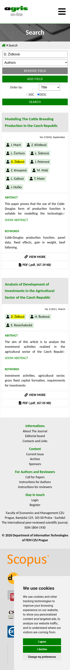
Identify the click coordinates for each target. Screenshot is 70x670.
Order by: (16, 87)
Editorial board (35, 436)
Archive (35, 459)
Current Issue (35, 454)
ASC (30, 94)
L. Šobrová (42, 153)
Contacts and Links (35, 441)
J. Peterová (42, 162)
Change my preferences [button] (42, 656)
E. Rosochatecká (21, 325)
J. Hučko (16, 187)
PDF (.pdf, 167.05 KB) (35, 403)
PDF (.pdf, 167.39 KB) (35, 265)
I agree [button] (42, 641)
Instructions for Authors (35, 482)
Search (35, 102)
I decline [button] (42, 649)
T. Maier (39, 179)
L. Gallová (17, 179)
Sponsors (35, 464)
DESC (41, 94)
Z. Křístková (38, 145)
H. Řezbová (42, 317)
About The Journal (35, 431)
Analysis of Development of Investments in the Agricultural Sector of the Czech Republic (30, 291)
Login (34, 500)
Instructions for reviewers (35, 487)
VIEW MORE (35, 257)
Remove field (35, 71)
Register (35, 505)
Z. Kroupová (19, 170)
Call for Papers (34, 477)
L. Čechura (18, 153)
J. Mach (16, 145)
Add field (35, 79)
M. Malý (42, 170)
